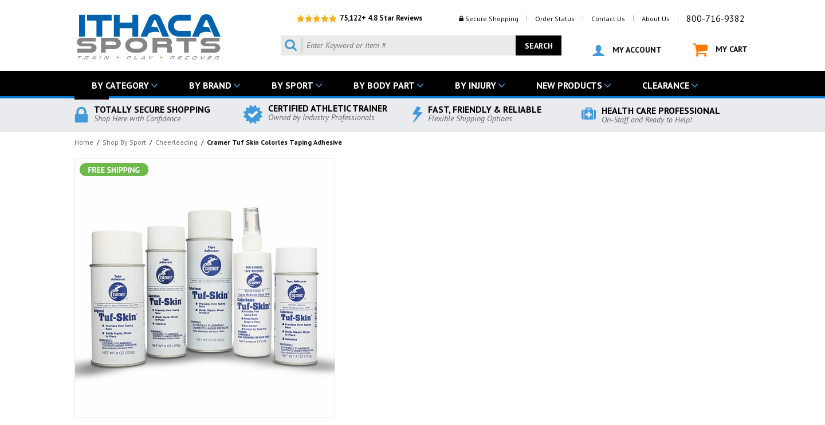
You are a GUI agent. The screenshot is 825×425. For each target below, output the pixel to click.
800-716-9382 (715, 18)
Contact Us (608, 18)
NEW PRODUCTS (569, 85)
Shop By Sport (124, 142)
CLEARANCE (665, 85)
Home (83, 142)
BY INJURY (475, 85)
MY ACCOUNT (627, 50)
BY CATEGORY (120, 85)
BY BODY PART (384, 85)
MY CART (720, 50)
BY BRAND (210, 85)
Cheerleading (176, 142)
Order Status (555, 18)
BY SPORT (292, 85)
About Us (656, 18)
